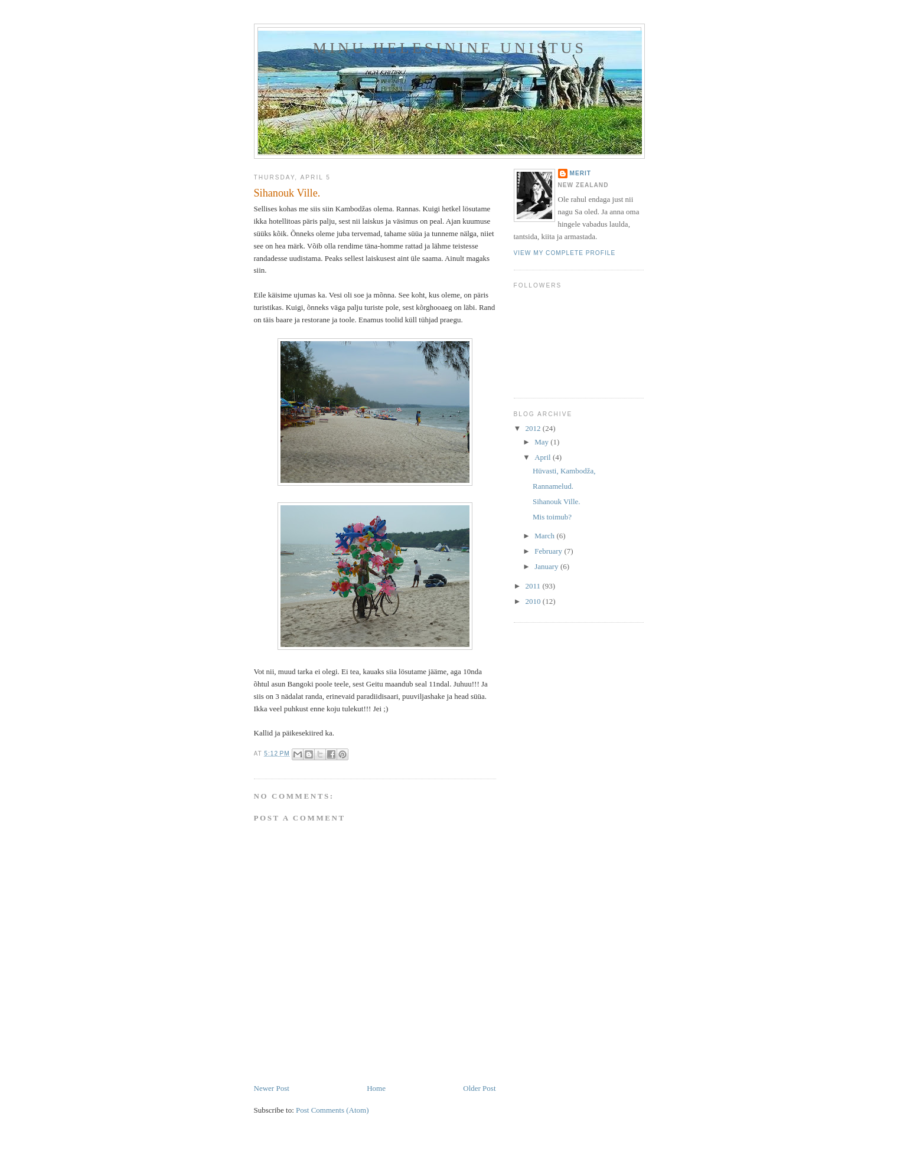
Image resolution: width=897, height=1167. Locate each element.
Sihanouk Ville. (556, 501)
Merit (581, 173)
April (543, 457)
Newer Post (271, 1088)
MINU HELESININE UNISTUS (449, 48)
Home (376, 1088)
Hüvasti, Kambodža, (564, 470)
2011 (534, 585)
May (542, 441)
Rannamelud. (553, 486)
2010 (534, 601)
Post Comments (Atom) (332, 1110)
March (545, 535)
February (549, 551)
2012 (534, 428)
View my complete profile (565, 253)
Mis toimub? (552, 516)
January (547, 566)
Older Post (479, 1088)
